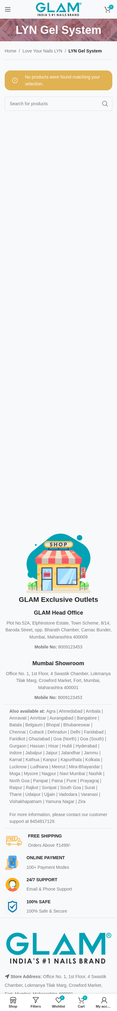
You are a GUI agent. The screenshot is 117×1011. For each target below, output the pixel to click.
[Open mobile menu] (8, 9)
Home (10, 50)
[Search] (58, 104)
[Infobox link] (60, 841)
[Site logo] (58, 9)
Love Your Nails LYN (42, 50)
